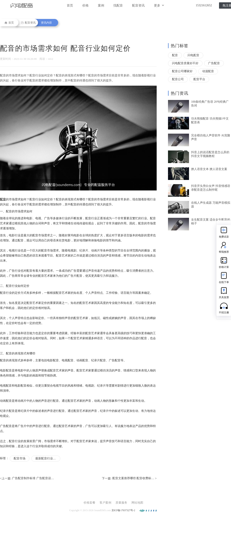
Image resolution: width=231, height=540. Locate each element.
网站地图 (137, 502)
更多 (159, 5)
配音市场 (19, 458)
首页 (70, 5)
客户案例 (105, 502)
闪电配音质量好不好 (185, 63)
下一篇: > (129, 478)
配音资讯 (138, 5)
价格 (85, 5)
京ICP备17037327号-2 (123, 510)
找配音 (118, 5)
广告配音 (214, 63)
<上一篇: (27, 478)
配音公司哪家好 (182, 71)
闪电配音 (193, 55)
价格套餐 (89, 502)
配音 (175, 55)
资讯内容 (46, 22)
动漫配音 (208, 71)
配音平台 (199, 79)
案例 (101, 5)
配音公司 (178, 79)
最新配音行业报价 (47, 458)
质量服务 (121, 502)
